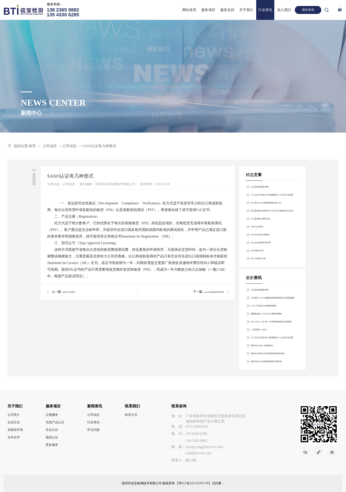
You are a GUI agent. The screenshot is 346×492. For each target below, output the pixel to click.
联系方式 (131, 414)
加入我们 (284, 10)
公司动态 (50, 146)
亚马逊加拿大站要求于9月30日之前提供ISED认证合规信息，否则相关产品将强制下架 (272, 212)
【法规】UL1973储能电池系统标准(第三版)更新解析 (272, 299)
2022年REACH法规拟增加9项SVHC (266, 203)
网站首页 (189, 10)
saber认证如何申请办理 (214, 292)
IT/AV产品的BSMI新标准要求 (263, 306)
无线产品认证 (55, 422)
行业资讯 (265, 10)
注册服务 (52, 414)
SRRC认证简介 (68, 292)
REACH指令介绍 (258, 258)
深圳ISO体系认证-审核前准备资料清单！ (268, 353)
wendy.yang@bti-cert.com (204, 447)
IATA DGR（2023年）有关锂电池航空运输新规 (271, 322)
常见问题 (93, 429)
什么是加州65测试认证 (261, 219)
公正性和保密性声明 (260, 187)
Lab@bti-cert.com (198, 453)
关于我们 (246, 10)
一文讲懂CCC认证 (259, 330)
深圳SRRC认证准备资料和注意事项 (266, 361)
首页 (32, 146)
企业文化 (14, 422)
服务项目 (208, 10)
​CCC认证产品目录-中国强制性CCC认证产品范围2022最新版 (272, 196)
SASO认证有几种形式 (99, 146)
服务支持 (227, 10)
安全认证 (52, 429)
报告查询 (308, 9)
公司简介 (14, 414)
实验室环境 (15, 429)
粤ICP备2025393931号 (193, 483)
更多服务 (52, 444)
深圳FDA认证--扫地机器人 (262, 345)
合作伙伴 (14, 437)
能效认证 (52, 437)
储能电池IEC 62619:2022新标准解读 (266, 314)
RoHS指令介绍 (257, 250)
